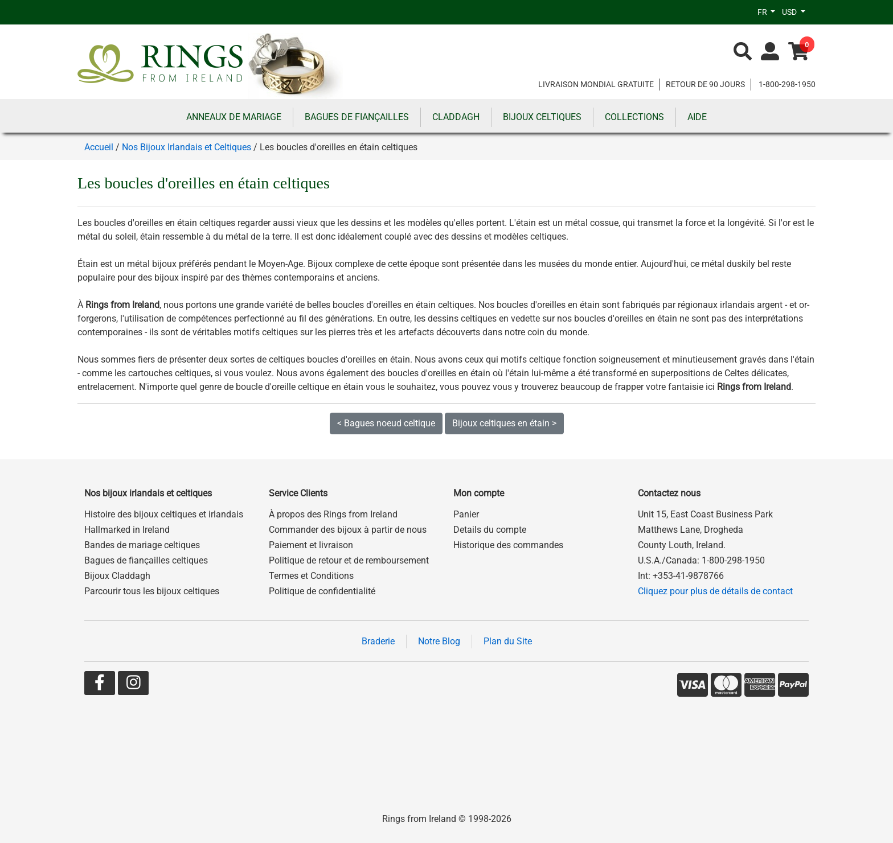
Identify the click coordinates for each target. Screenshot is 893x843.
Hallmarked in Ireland (127, 529)
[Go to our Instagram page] (133, 685)
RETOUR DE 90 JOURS (705, 84)
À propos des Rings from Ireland (333, 514)
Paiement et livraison (311, 545)
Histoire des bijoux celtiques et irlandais (163, 514)
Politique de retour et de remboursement (349, 560)
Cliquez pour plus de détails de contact (715, 591)
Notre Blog (439, 641)
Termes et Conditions (311, 575)
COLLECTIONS (634, 117)
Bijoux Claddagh (117, 575)
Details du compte (489, 529)
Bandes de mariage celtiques (142, 545)
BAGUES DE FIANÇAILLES (357, 117)
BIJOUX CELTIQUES (542, 117)
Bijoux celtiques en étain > (504, 423)
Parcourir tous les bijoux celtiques (151, 591)
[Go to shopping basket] (798, 52)
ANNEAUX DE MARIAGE (233, 117)
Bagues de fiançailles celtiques (146, 560)
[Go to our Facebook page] (99, 685)
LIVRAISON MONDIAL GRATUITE (596, 84)
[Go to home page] (295, 65)
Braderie (378, 641)
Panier (466, 514)
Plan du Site (508, 641)
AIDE (697, 117)
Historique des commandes (508, 545)
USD (790, 12)
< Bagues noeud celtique (386, 423)
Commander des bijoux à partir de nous (348, 529)
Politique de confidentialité (322, 591)
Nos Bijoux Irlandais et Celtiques (186, 147)
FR (763, 12)
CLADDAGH (456, 117)
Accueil (98, 147)
